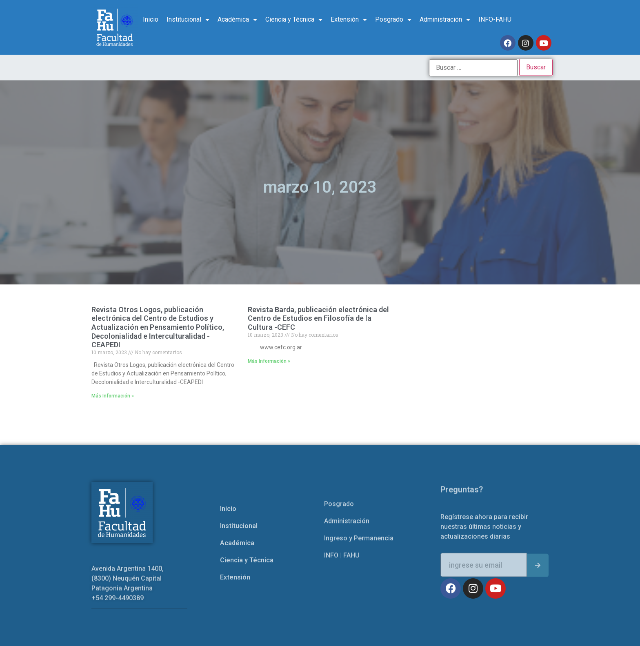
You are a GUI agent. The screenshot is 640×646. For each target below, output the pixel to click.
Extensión (349, 19)
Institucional (188, 19)
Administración (445, 19)
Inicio (150, 19)
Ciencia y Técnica (293, 19)
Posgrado (393, 19)
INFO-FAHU (494, 19)
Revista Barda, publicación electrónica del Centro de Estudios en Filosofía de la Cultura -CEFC (318, 318)
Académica (237, 19)
